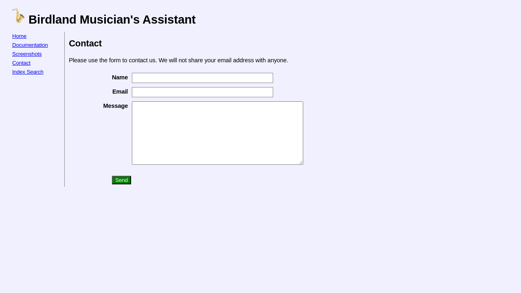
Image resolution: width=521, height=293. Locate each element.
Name (114, 77)
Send (115, 192)
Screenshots (27, 54)
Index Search (28, 72)
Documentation (30, 45)
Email (114, 91)
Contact (21, 63)
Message (109, 106)
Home (19, 36)
